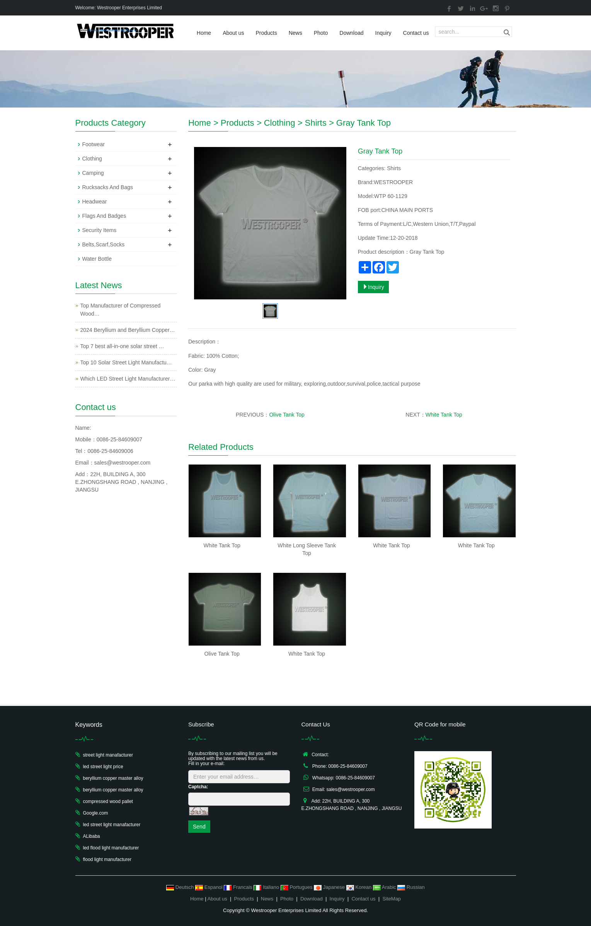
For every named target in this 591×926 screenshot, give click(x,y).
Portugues (297, 887)
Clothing (279, 123)
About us (233, 33)
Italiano (267, 887)
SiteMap (391, 899)
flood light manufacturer (107, 859)
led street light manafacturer (112, 824)
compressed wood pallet (108, 801)
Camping (93, 173)
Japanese (330, 887)
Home (204, 33)
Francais (239, 887)
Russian (411, 887)
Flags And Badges (104, 216)
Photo (321, 33)
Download (351, 33)
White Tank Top (444, 415)
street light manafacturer (108, 755)
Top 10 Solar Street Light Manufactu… (126, 362)
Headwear (94, 201)
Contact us (416, 33)
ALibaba (91, 836)
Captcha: (198, 786)
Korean (359, 887)
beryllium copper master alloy (113, 778)
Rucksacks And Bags (107, 187)
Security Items (99, 230)
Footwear (93, 144)
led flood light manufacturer (111, 848)
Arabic (385, 887)
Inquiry (383, 33)
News (295, 33)
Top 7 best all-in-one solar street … (122, 346)
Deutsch (180, 887)
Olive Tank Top (286, 415)
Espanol (209, 887)
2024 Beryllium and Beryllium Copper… (127, 330)
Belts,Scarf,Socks (103, 244)
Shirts (315, 123)
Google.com (95, 813)
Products (266, 33)
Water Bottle (97, 259)
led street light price (103, 766)
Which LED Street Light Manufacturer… (127, 379)
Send (199, 826)
